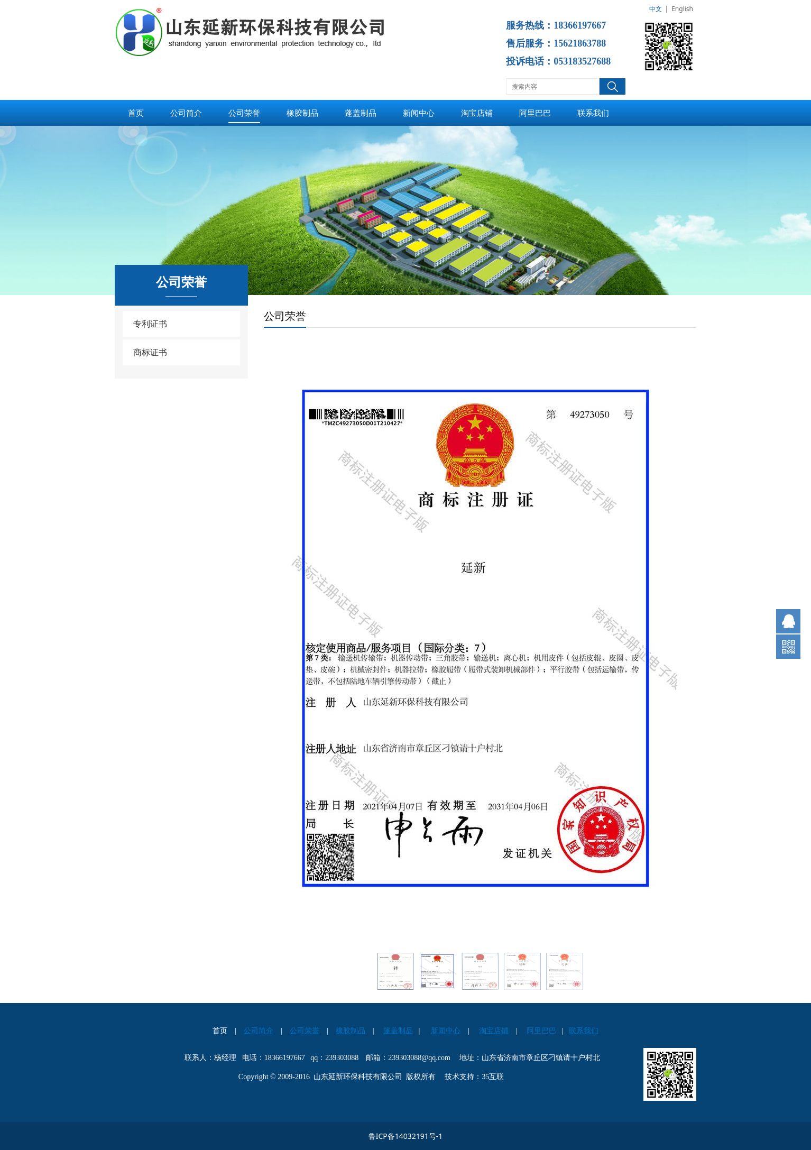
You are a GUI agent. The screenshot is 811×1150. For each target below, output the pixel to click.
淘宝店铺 (477, 112)
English (682, 8)
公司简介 (186, 112)
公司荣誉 (244, 112)
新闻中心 (419, 112)
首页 (136, 112)
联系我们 (593, 112)
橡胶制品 (302, 112)
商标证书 (150, 352)
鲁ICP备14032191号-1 (405, 1136)
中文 (655, 8)
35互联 (493, 1077)
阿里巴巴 (535, 112)
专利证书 (150, 323)
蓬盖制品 (360, 112)
